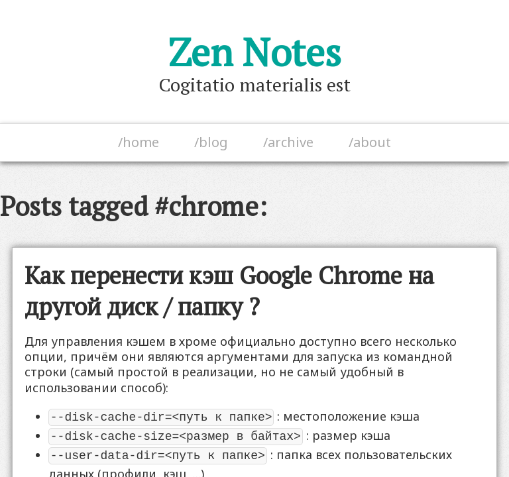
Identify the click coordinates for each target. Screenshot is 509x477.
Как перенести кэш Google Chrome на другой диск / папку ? (229, 291)
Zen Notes (254, 52)
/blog (211, 142)
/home (138, 142)
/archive (288, 142)
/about (370, 142)
